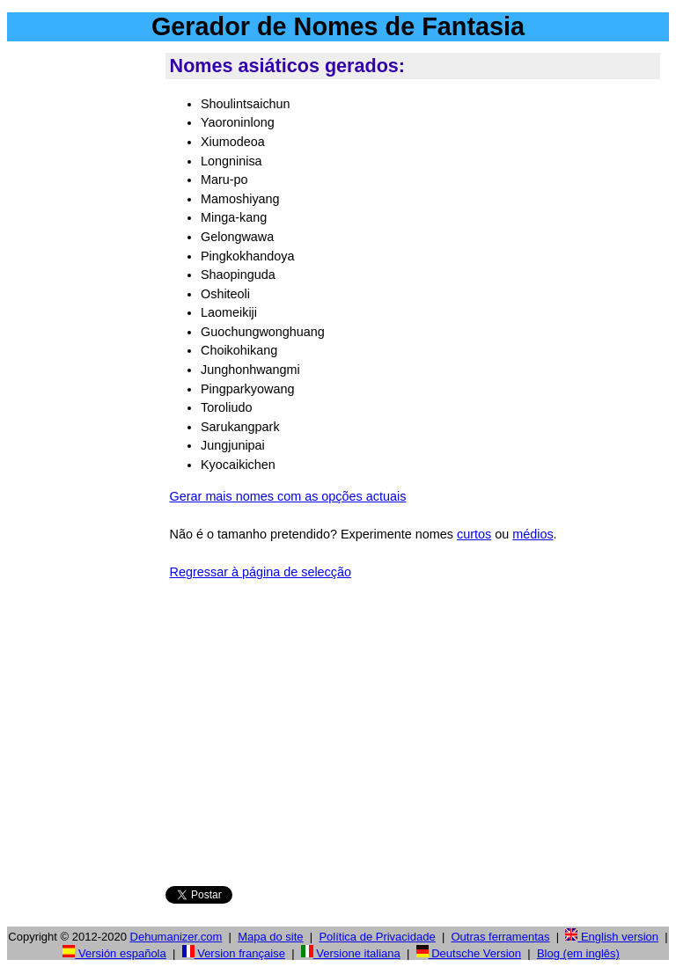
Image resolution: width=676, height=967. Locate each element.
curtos (474, 534)
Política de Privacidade (377, 936)
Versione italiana (350, 953)
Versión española (113, 953)
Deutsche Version (469, 953)
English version (611, 936)
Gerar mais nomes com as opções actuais (288, 496)
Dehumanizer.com (176, 936)
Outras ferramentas (500, 936)
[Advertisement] (82, 316)
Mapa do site (270, 936)
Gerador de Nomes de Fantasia (338, 26)
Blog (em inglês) (578, 953)
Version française (233, 953)
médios (532, 534)
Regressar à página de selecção (260, 572)
